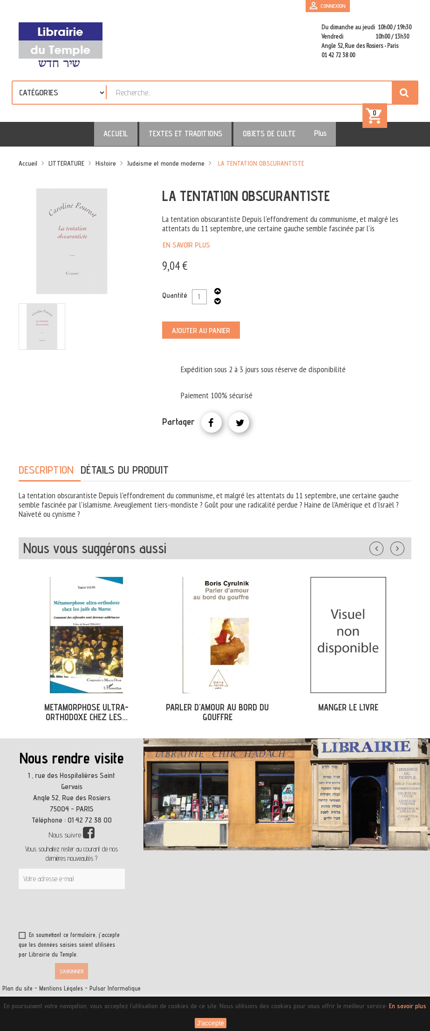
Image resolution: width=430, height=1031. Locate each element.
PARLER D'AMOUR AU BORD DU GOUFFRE (217, 716)
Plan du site (17, 992)
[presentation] (108, 916)
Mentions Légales (61, 992)
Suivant (403, 551)
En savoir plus (186, 249)
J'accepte (211, 1023)
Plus (306, 137)
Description (46, 474)
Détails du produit (125, 474)
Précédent (386, 551)
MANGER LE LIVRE (348, 711)
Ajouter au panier (201, 334)
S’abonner (71, 975)
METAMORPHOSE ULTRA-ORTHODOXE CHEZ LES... (86, 716)
